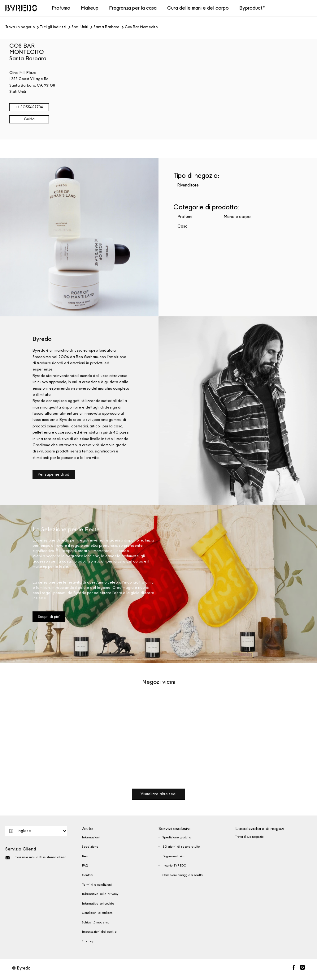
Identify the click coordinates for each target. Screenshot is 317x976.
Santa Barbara (106, 27)
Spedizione (90, 847)
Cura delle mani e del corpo (198, 8)
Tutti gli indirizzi (53, 27)
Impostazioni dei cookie (99, 932)
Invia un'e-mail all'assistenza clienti (36, 857)
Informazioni (91, 837)
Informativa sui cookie (98, 903)
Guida (29, 119)
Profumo (61, 8)
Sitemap (88, 941)
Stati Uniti (80, 27)
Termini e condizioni (97, 885)
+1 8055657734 (29, 107)
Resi (85, 856)
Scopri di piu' (49, 616)
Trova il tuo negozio (249, 837)
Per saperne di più (54, 474)
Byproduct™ (252, 8)
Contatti (87, 875)
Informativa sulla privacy (100, 894)
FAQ (85, 865)
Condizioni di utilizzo (97, 913)
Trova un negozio (20, 27)
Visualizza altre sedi (158, 794)
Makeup (89, 8)
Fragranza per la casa (133, 8)
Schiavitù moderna (96, 922)
